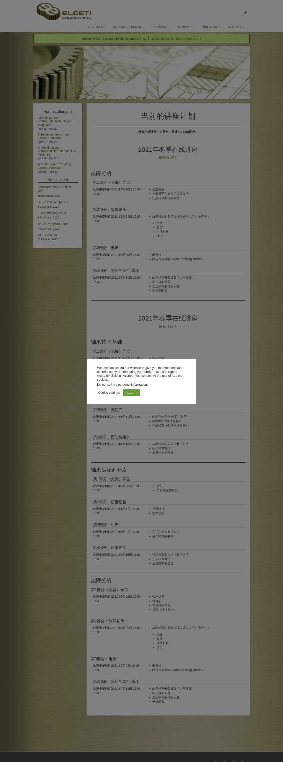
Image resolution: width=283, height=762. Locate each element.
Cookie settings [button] (109, 392)
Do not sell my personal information (122, 384)
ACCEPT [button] (131, 392)
